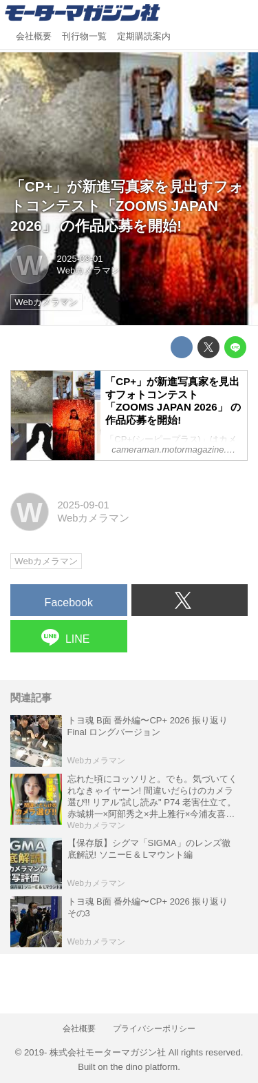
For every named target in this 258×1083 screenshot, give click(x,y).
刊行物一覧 (84, 36)
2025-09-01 (80, 259)
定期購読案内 (144, 36)
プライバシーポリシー (154, 1028)
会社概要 (34, 36)
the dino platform (144, 1067)
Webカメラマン (88, 270)
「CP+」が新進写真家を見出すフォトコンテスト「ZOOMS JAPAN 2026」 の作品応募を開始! (127, 206)
